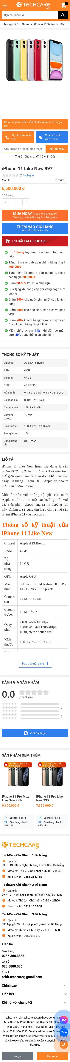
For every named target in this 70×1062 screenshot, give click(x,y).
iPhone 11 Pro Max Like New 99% (15, 798)
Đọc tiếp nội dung (35, 663)
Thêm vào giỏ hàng (35, 228)
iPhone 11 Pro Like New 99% (49, 798)
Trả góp (17, 1056)
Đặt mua (52, 1056)
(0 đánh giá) (27, 175)
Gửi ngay (57, 149)
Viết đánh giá (35, 733)
